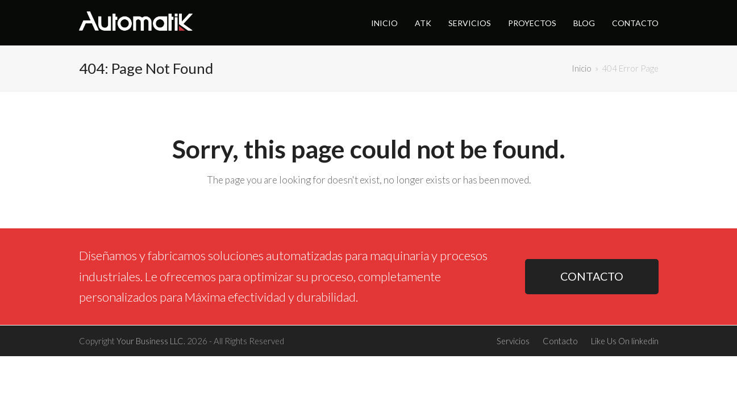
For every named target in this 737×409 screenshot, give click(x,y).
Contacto (560, 341)
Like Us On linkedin (625, 341)
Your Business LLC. (150, 341)
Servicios (513, 341)
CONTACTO (591, 276)
